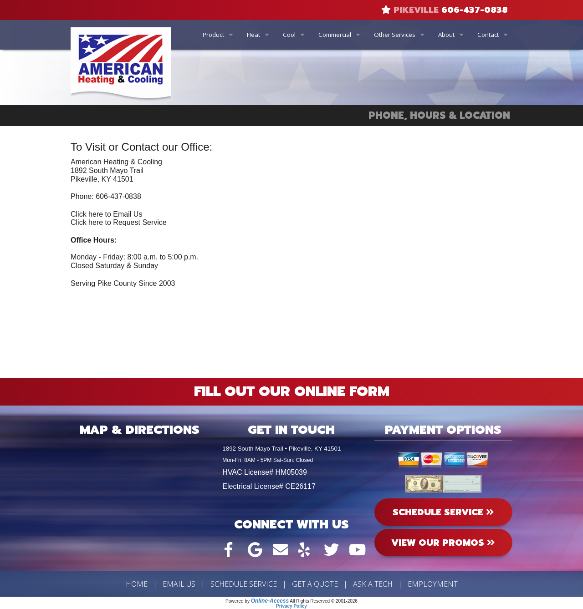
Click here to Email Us (106, 214)
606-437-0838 (474, 10)
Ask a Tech (373, 584)
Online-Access (270, 601)
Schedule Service (243, 584)
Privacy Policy (291, 606)
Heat (253, 34)
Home (137, 584)
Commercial (334, 34)
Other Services (394, 34)
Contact (488, 34)
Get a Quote (315, 584)
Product (213, 34)
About (446, 34)
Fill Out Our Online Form (291, 391)
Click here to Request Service (119, 222)
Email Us (179, 584)
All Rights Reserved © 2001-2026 (324, 601)
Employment (433, 584)
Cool (289, 34)
